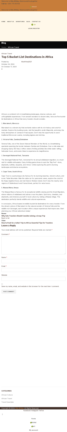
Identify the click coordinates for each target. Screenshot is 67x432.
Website (4, 275)
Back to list (5, 218)
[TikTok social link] (41, 411)
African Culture (7, 395)
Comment (5, 234)
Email (4, 266)
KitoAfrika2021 (26, 62)
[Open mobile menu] (33, 39)
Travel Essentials (7, 402)
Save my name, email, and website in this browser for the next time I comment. (30, 286)
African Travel (13, 47)
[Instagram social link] (35, 411)
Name (4, 257)
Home (3, 47)
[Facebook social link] (27, 411)
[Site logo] (16, 16)
